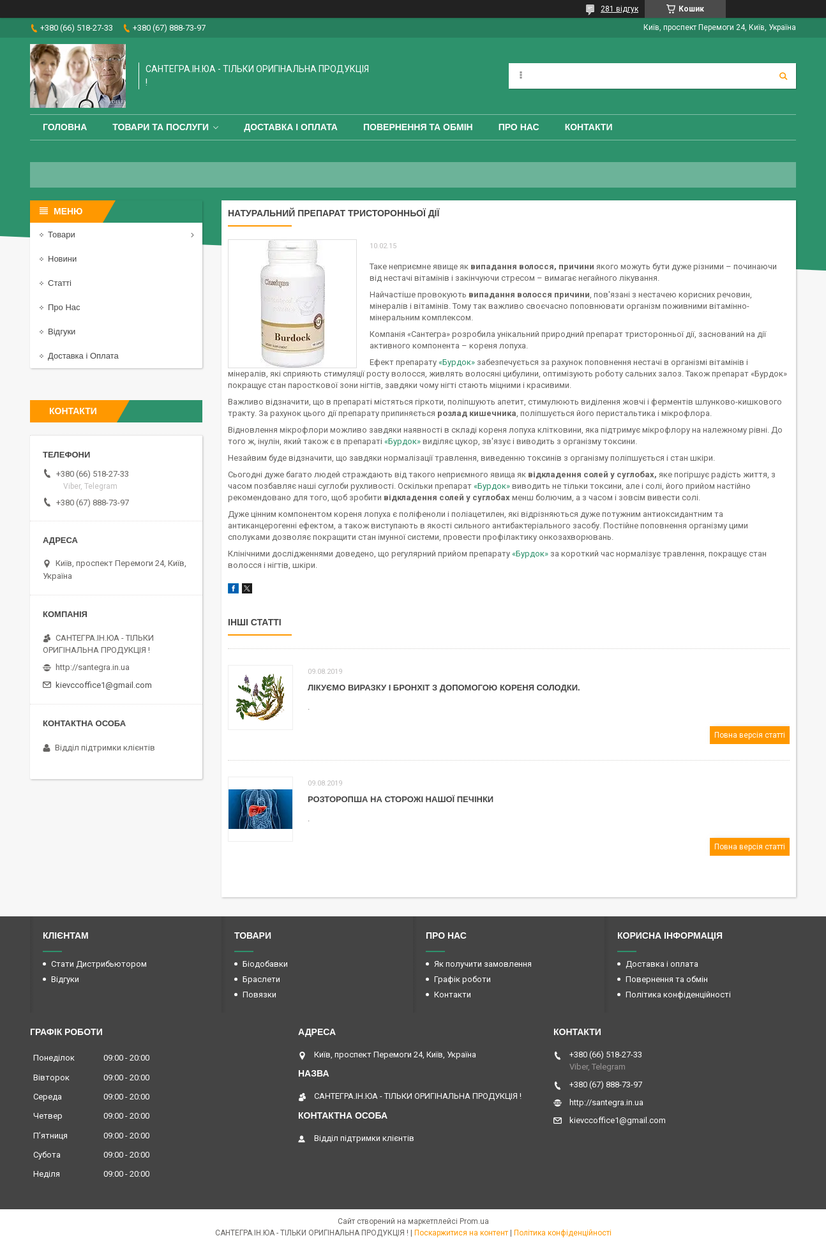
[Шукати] (783, 76)
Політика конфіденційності (678, 994)
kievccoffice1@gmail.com (104, 685)
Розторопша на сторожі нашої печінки (400, 799)
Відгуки (61, 331)
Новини (62, 259)
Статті (59, 283)
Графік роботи (462, 979)
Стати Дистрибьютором (99, 964)
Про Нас (519, 127)
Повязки (259, 994)
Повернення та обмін (418, 127)
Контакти (589, 127)
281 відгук (619, 8)
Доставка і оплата (291, 127)
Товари (61, 234)
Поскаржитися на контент (461, 1232)
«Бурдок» (456, 362)
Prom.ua (474, 1221)
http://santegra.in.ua (93, 667)
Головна (65, 127)
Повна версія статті (749, 735)
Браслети (261, 979)
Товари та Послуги (160, 127)
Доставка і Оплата (83, 356)
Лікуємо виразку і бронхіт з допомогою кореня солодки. (444, 687)
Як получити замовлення (483, 964)
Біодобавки (265, 964)
